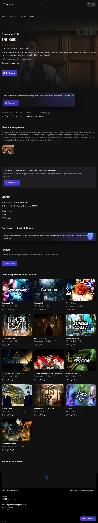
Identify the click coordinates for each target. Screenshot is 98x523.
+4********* (8, 202)
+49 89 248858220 (9, 499)
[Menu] (91, 4)
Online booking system (10, 491)
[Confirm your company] (12, 183)
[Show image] (8, 149)
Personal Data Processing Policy (82, 491)
